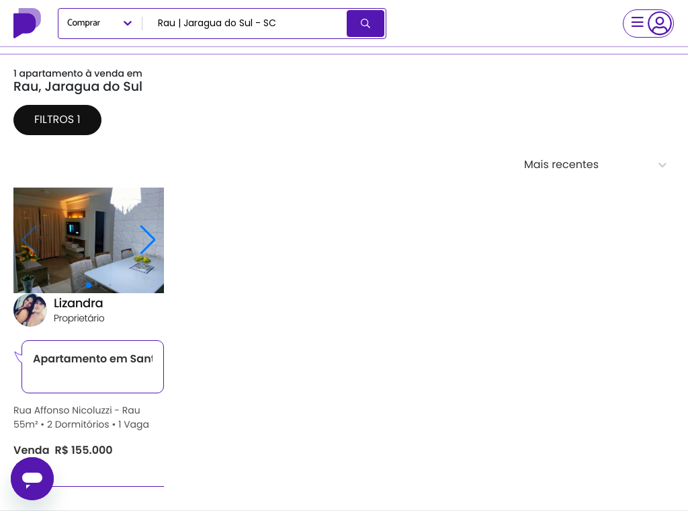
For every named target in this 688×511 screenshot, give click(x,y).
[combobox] (245, 23)
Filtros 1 (57, 119)
